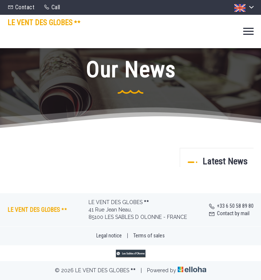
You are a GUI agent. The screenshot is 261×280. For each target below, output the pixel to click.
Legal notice (109, 236)
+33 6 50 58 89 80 (231, 206)
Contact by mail (229, 213)
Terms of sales (149, 236)
